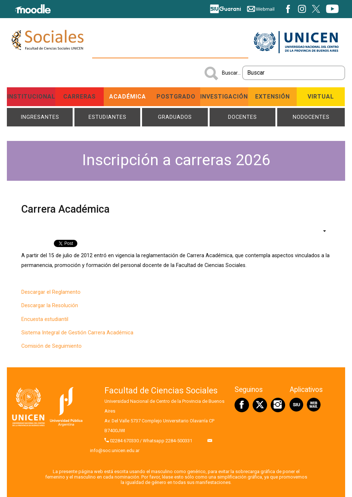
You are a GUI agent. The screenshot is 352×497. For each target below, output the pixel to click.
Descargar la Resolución (49, 305)
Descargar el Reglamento (51, 292)
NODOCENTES (311, 117)
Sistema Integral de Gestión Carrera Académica (77, 333)
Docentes (242, 117)
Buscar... (231, 73)
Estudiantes (107, 117)
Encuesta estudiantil (44, 319)
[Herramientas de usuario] (321, 231)
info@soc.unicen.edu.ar (114, 450)
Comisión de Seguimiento (51, 346)
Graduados (175, 117)
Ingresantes (40, 117)
